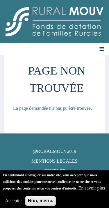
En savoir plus (91, 189)
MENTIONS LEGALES (55, 161)
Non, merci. (40, 202)
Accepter (13, 202)
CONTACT (54, 170)
